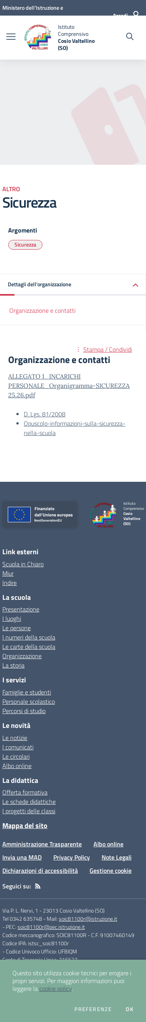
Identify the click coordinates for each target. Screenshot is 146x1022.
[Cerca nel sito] (130, 37)
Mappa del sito (24, 825)
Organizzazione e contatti (42, 310)
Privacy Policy (71, 857)
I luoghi (11, 618)
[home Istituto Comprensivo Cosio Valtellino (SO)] (59, 37)
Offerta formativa (24, 792)
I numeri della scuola (28, 637)
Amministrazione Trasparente (42, 844)
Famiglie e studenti (26, 692)
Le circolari (16, 756)
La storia (13, 665)
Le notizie (14, 737)
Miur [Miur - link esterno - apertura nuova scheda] (8, 573)
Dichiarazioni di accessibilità (40, 870)
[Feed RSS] (37, 886)
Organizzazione (22, 656)
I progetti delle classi (28, 811)
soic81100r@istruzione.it (88, 919)
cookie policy (55, 988)
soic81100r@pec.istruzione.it (51, 927)
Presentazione (20, 609)
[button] (73, 285)
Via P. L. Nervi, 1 (20, 910)
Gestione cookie (111, 870)
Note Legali (117, 857)
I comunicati (17, 747)
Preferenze (93, 1009)
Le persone (16, 628)
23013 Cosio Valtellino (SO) (74, 910)
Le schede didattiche (29, 801)
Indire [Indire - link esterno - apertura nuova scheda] (9, 582)
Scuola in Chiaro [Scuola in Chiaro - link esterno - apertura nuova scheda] (23, 564)
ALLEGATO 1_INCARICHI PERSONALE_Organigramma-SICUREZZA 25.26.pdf (69, 385)
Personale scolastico (28, 701)
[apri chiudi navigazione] (11, 37)
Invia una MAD (22, 857)
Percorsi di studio (24, 710)
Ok (130, 1009)
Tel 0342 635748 (22, 919)
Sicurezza (25, 244)
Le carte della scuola (28, 646)
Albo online (17, 765)
